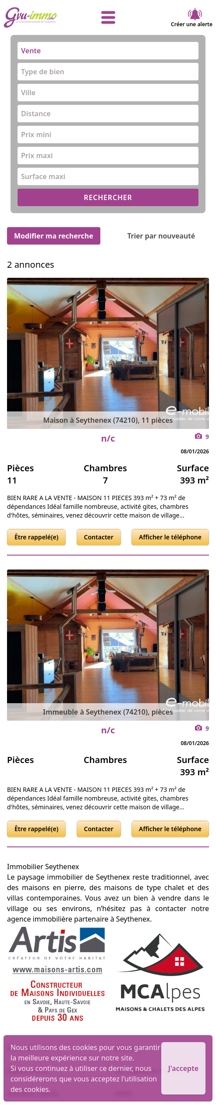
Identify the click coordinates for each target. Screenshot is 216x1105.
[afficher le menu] (108, 17)
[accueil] (38, 17)
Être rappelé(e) (36, 537)
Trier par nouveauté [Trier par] (168, 236)
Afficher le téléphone (170, 537)
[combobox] (108, 50)
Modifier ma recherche (53, 236)
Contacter (98, 537)
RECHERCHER (108, 197)
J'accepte (183, 1068)
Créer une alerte (191, 17)
